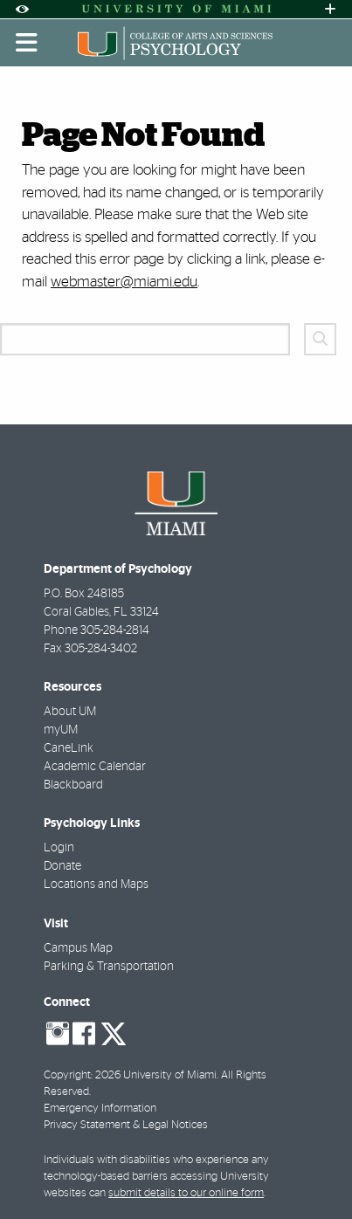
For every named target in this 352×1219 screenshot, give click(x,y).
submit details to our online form (186, 1193)
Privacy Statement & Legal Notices (126, 1125)
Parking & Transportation (109, 967)
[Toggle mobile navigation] (27, 42)
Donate (62, 866)
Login (59, 848)
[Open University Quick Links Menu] (330, 9)
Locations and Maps (96, 884)
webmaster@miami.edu (124, 281)
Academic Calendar (95, 767)
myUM (61, 730)
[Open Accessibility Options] (22, 9)
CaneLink (68, 748)
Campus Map (78, 948)
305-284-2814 (114, 630)
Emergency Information (100, 1108)
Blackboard (73, 785)
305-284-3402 (101, 649)
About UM (70, 712)
